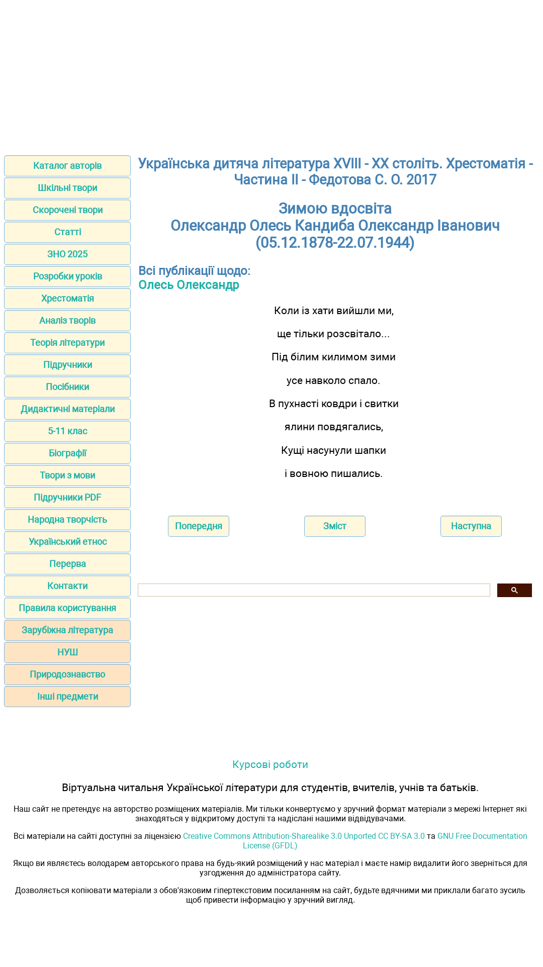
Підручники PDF (67, 497)
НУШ (67, 652)
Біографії (67, 453)
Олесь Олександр (188, 285)
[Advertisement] (271, 74)
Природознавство (67, 674)
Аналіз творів (67, 320)
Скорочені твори (68, 210)
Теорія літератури (67, 342)
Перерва (67, 563)
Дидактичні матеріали (68, 409)
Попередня (198, 526)
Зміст (334, 526)
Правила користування (67, 608)
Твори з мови (67, 475)
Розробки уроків (67, 276)
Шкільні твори (67, 187)
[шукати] (313, 590)
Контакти (67, 586)
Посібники (67, 386)
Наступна (471, 526)
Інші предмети (67, 696)
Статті (67, 232)
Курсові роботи (270, 764)
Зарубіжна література (67, 630)
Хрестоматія (67, 298)
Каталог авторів (67, 165)
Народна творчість (67, 519)
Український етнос (68, 541)
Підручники (67, 364)
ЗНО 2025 (67, 254)
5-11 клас (67, 431)
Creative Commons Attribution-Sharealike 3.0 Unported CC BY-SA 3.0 (304, 836)
